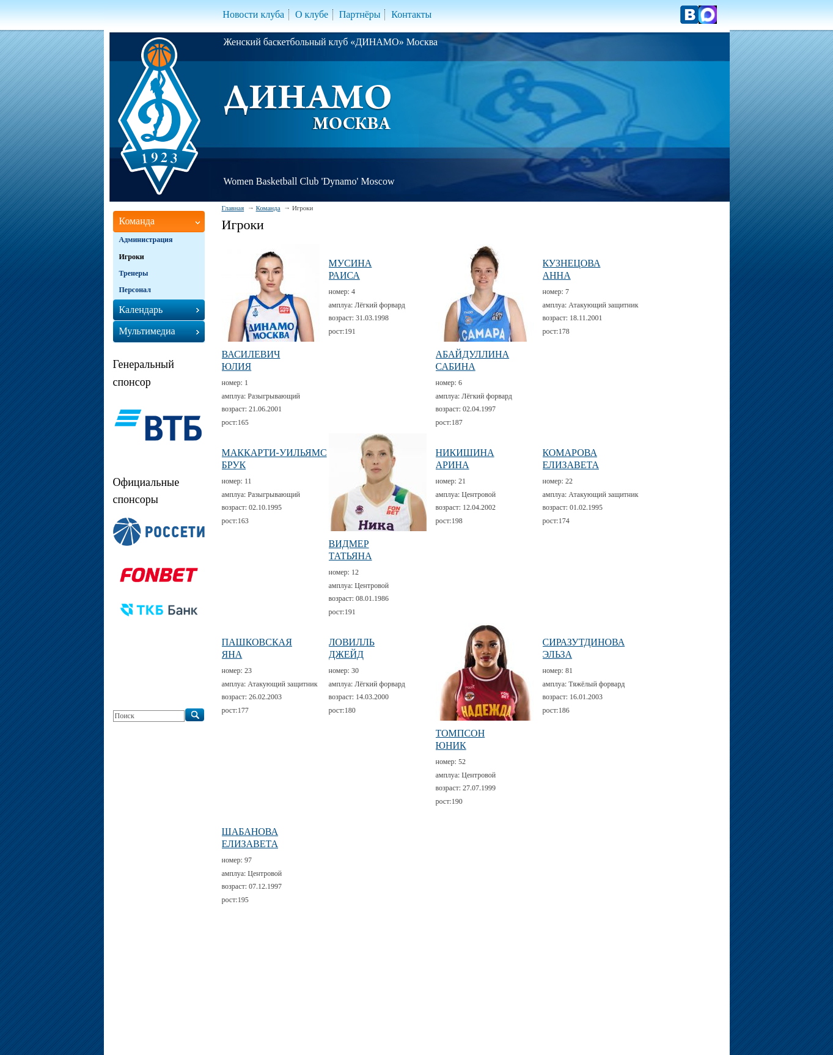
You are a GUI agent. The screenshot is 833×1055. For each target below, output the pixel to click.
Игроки (131, 256)
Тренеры (134, 273)
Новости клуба (253, 14)
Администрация (146, 239)
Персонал (135, 289)
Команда (268, 207)
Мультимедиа (147, 331)
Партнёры (360, 14)
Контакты (411, 14)
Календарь (141, 309)
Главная (233, 207)
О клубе (311, 14)
